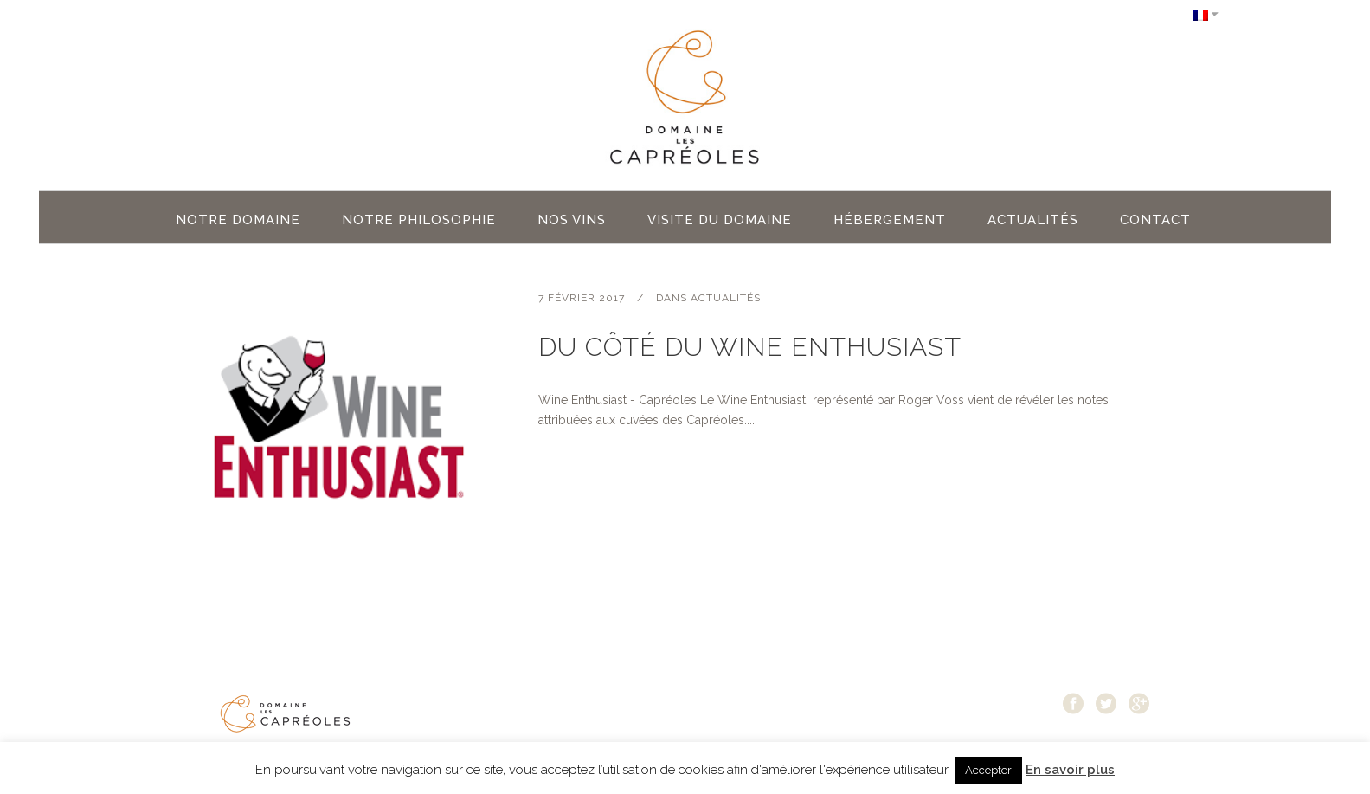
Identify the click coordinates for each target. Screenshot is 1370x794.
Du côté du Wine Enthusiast (750, 347)
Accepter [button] (988, 770)
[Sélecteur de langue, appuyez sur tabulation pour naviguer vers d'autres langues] (1206, 14)
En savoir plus (1070, 770)
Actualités (726, 298)
